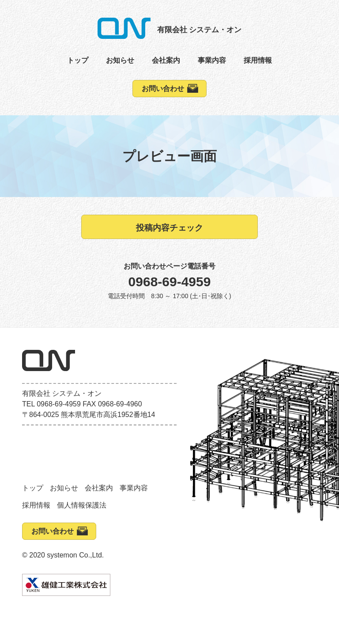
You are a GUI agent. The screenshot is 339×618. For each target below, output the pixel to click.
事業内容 (212, 60)
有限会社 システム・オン (199, 30)
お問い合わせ (163, 88)
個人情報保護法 (81, 505)
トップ (77, 60)
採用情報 (258, 60)
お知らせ (120, 60)
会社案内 (166, 60)
